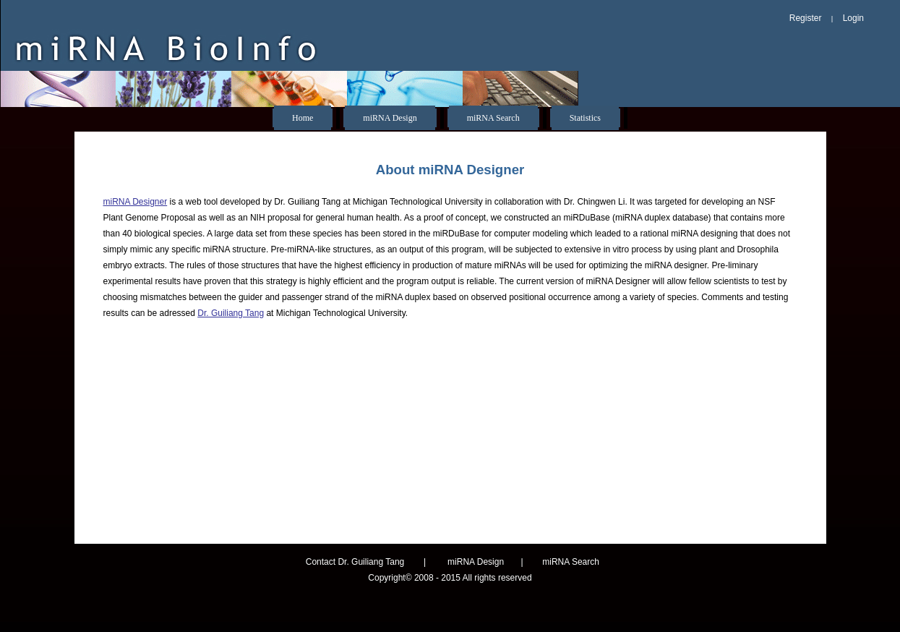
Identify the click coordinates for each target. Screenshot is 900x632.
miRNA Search (493, 118)
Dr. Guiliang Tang (230, 313)
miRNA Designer (135, 202)
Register (805, 18)
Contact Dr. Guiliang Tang (355, 562)
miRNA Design (389, 118)
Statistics (585, 118)
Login (853, 18)
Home (302, 118)
